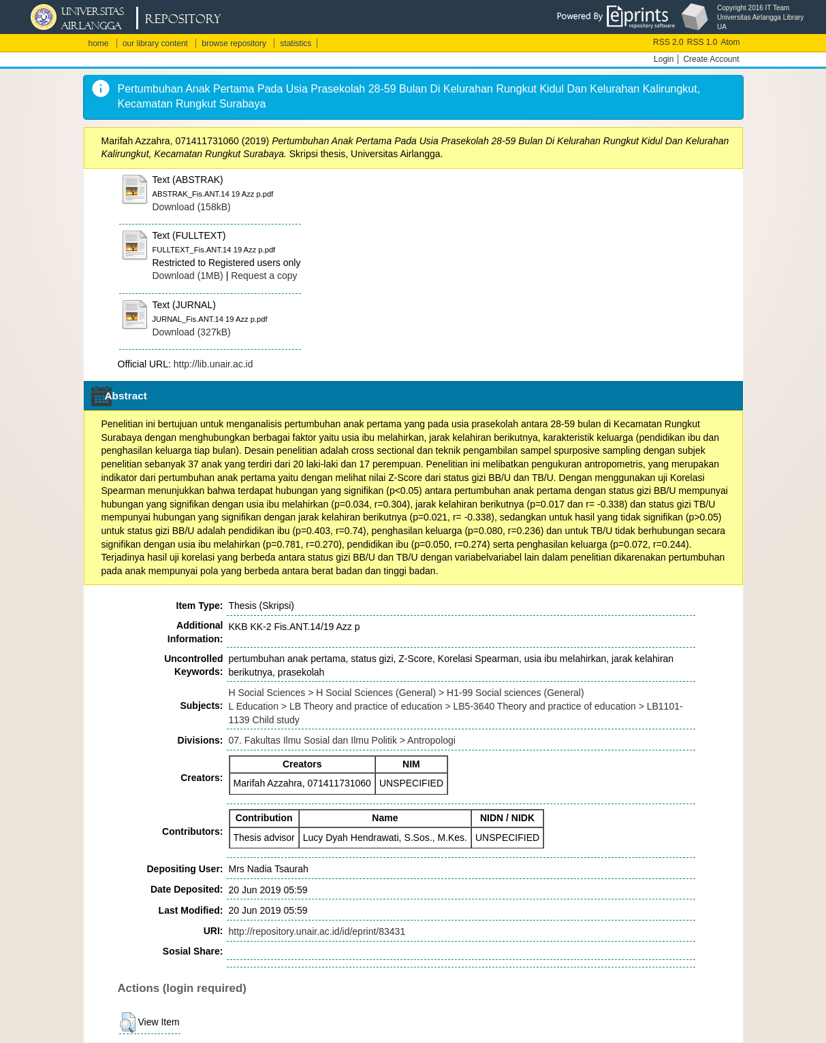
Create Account (711, 59)
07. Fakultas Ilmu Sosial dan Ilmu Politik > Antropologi (342, 740)
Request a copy (264, 275)
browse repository (234, 43)
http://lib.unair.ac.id (213, 364)
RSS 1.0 (702, 42)
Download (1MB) (188, 275)
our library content (155, 43)
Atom (730, 42)
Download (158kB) (192, 206)
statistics (295, 43)
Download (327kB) (192, 332)
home (99, 43)
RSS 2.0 (668, 42)
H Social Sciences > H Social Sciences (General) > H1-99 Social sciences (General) (406, 692)
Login (663, 59)
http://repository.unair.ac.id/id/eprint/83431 (317, 931)
